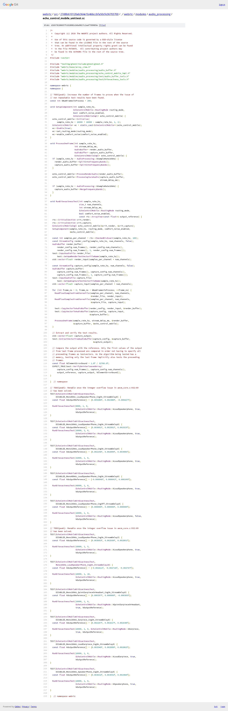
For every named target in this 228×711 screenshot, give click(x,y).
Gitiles (17, 706)
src (56, 14)
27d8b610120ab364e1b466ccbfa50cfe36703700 (89, 14)
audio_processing (160, 14)
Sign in (222, 4)
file (102, 25)
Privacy (25, 706)
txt (216, 706)
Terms (34, 706)
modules (140, 14)
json (222, 706)
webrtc (47, 14)
